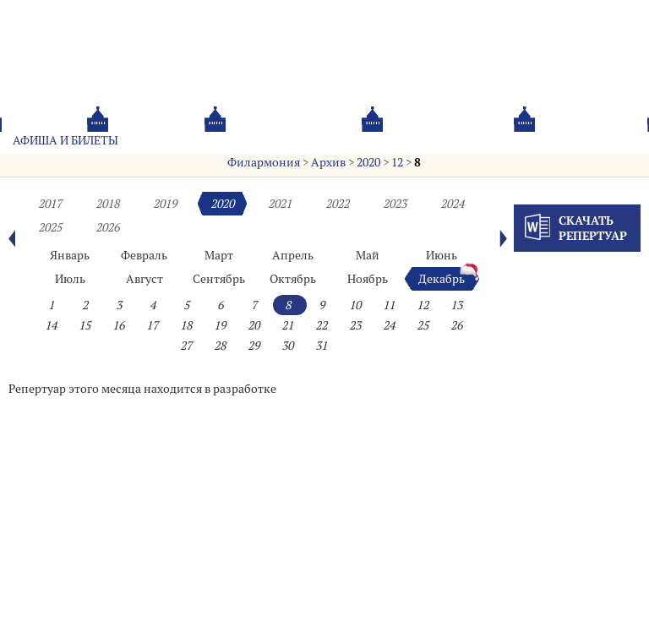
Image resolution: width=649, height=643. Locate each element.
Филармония (263, 162)
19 (220, 325)
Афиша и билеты (65, 140)
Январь (70, 255)
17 (152, 325)
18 (186, 325)
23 (355, 325)
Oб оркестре (405, 140)
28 (220, 345)
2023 (394, 203)
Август (144, 278)
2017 (50, 203)
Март (219, 255)
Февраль (144, 255)
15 (84, 325)
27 (186, 345)
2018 (107, 203)
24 (389, 325)
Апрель (293, 255)
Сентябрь (219, 278)
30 (287, 345)
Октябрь (293, 278)
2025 (50, 227)
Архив (328, 162)
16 (118, 325)
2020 (368, 162)
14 (51, 325)
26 (456, 325)
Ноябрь (367, 278)
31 (321, 345)
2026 (107, 227)
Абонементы (183, 140)
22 (321, 325)
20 (253, 325)
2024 (452, 203)
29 (253, 345)
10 (355, 305)
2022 (337, 203)
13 (456, 305)
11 (389, 305)
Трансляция (594, 140)
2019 (165, 203)
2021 (280, 203)
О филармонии (295, 140)
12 (397, 162)
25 (422, 325)
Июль (70, 278)
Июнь (441, 255)
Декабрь (441, 278)
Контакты (499, 140)
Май (367, 255)
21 (287, 325)
